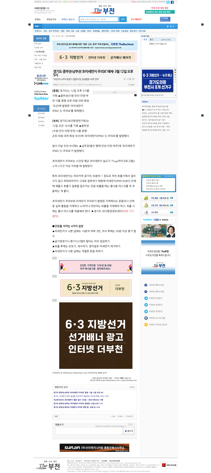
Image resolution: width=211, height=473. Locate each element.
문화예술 (96, 31)
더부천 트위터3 (155, 311)
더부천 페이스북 (152, 183)
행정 (62, 31)
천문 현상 (37, 67)
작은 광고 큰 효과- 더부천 (155, 189)
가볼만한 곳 (38, 63)
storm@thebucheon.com (93, 85)
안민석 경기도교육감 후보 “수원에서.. (156, 123)
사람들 (82, 31)
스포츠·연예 (114, 31)
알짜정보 (41, 118)
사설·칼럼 (124, 31)
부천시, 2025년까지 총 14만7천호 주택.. (157, 113)
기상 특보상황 (40, 52)
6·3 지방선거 (136, 19)
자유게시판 (161, 2)
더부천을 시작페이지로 (88, 2)
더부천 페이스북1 (157, 285)
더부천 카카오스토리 (158, 325)
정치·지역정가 (54, 31)
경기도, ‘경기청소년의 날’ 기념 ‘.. (154, 120)
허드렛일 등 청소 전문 (154, 186)
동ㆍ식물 (62, 2)
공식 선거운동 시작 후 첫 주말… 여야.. (156, 127)
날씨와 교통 (165, 39)
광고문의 (79, 461)
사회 (72, 31)
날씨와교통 (141, 2)
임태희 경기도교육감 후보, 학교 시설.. (156, 117)
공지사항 (41, 113)
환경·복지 (133, 31)
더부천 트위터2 (155, 305)
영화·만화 (105, 31)
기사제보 (76, 2)
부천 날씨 (37, 44)
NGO (89, 31)
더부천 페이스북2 (152, 180)
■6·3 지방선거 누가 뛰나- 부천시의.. (156, 110)
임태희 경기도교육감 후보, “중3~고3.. (156, 130)
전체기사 (38, 31)
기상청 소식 (38, 48)
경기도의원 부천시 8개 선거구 (152, 95)
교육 (77, 31)
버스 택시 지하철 (40, 55)
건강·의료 (142, 31)
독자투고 (41, 122)
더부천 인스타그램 (157, 318)
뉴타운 (148, 2)
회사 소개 (70, 461)
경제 (67, 31)
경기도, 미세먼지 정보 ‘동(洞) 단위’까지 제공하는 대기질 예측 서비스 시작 (81, 396)
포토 (45, 31)
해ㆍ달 (69, 2)
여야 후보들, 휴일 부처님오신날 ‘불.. (155, 106)
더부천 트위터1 (155, 298)
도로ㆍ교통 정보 (40, 59)
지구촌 (154, 2)
